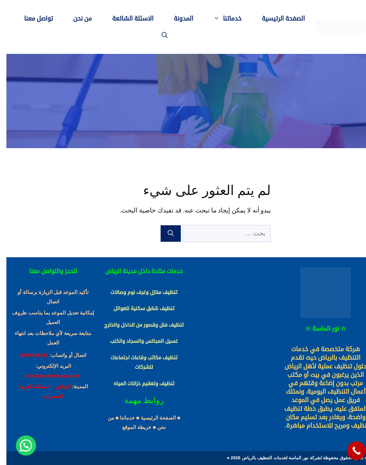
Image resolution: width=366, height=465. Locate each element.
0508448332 (28, 355)
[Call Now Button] (350, 450)
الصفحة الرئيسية (277, 18)
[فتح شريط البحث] (158, 35)
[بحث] (164, 233)
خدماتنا (216, 18)
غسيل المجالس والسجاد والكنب (137, 341)
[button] (19, 445)
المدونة (177, 18)
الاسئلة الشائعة (126, 18)
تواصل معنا (32, 18)
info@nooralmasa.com (47, 375)
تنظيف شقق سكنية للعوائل (137, 308)
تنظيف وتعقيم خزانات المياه (137, 383)
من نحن (76, 18)
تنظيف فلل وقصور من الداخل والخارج (137, 325)
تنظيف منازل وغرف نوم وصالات (137, 292)
